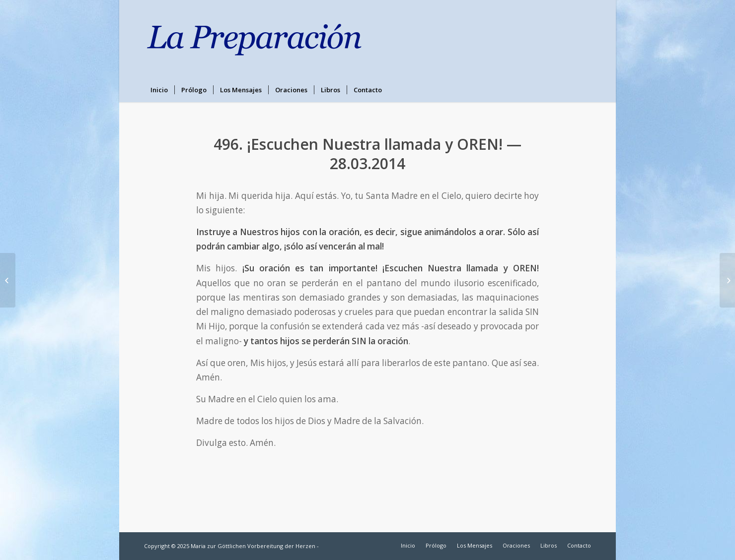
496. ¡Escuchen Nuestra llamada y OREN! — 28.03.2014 (367, 154)
